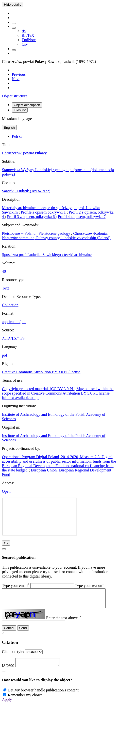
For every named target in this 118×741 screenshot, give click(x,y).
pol (4, 355)
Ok (6, 543)
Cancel (9, 631)
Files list (20, 110)
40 (4, 271)
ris (24, 31)
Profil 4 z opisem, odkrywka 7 (82, 217)
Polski (17, 136)
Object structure (14, 96)
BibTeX (28, 35)
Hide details (12, 4)
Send (23, 631)
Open (6, 491)
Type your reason (89, 585)
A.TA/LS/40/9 (13, 338)
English (9, 127)
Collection (10, 305)
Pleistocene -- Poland (19, 233)
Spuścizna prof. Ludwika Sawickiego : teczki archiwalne (47, 255)
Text (5, 288)
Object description (27, 105)
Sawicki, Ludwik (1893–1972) (26, 191)
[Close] (4, 549)
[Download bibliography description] (14, 28)
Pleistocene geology (54, 233)
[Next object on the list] (15, 79)
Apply (7, 705)
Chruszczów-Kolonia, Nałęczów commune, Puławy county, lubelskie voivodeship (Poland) (56, 235)
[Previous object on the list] (19, 74)
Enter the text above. (63, 621)
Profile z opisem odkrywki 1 (44, 212)
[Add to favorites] (14, 23)
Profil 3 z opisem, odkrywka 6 (31, 217)
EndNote (29, 40)
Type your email (15, 585)
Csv (25, 44)
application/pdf (14, 322)
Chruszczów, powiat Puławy (24, 153)
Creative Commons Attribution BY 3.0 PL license (41, 372)
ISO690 (8, 671)
